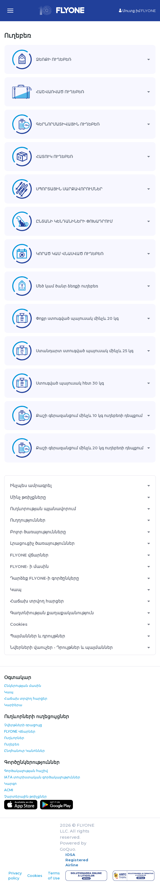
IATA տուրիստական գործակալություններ (42, 777)
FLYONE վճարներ (29, 555)
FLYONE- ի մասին (29, 566)
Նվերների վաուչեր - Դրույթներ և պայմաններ (61, 647)
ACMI (8, 790)
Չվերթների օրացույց (23, 725)
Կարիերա (13, 705)
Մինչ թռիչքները (28, 497)
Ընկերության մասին (22, 685)
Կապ (15, 589)
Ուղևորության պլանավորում (43, 508)
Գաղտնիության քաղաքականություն (52, 612)
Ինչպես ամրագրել (30, 485)
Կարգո (10, 783)
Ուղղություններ (27, 520)
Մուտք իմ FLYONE (137, 10)
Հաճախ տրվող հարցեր (37, 601)
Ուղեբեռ (11, 744)
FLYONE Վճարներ (19, 731)
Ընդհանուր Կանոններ (24, 751)
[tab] (80, 59)
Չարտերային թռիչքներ (25, 796)
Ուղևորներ (14, 738)
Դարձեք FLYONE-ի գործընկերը (44, 578)
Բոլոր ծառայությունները (38, 531)
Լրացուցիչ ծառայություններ (42, 543)
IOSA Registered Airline (76, 859)
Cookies (18, 624)
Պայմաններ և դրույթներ (37, 636)
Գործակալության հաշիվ (26, 771)
